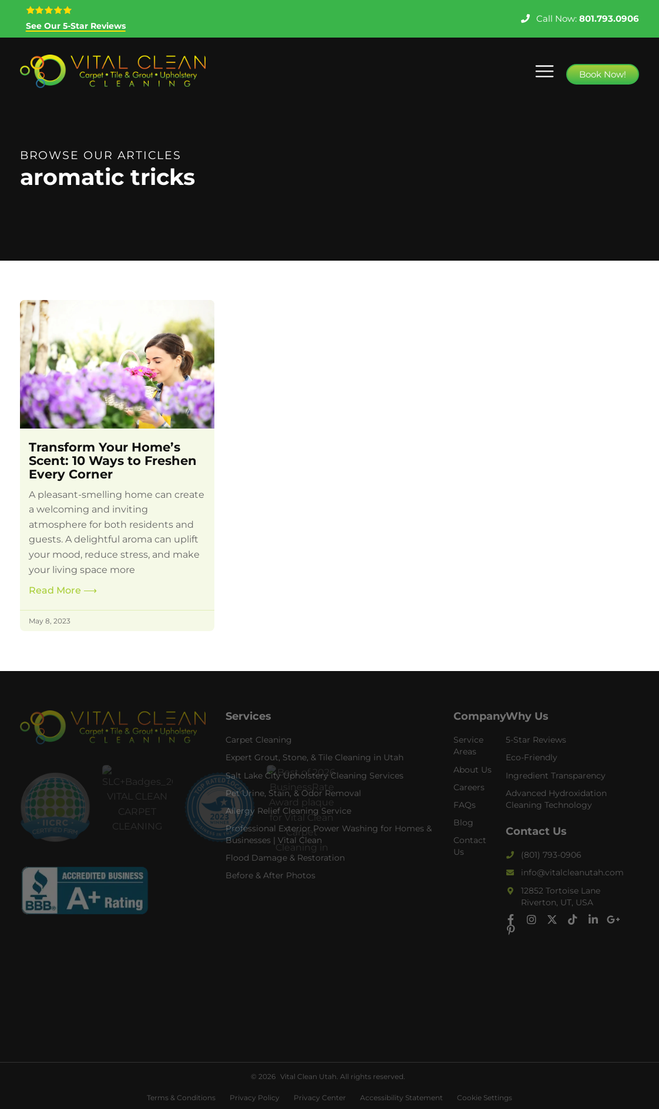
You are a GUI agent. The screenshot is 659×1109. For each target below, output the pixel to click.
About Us (472, 769)
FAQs (464, 805)
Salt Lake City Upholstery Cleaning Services (315, 775)
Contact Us (469, 846)
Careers (469, 787)
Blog (463, 822)
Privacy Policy (255, 1097)
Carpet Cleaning (259, 739)
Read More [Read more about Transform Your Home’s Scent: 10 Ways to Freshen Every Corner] (63, 590)
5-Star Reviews (536, 739)
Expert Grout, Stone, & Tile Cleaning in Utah (315, 757)
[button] (544, 71)
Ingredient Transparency (556, 775)
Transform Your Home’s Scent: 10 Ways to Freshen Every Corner (113, 460)
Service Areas (468, 745)
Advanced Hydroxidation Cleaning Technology (556, 799)
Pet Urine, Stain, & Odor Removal (293, 793)
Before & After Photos (270, 875)
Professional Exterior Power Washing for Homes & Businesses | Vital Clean (329, 834)
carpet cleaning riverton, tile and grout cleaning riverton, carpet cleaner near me (113, 974)
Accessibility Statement (401, 1097)
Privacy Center (320, 1097)
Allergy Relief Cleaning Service (288, 810)
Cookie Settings (484, 1097)
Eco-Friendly (531, 757)
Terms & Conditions (181, 1097)
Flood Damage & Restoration (285, 857)
